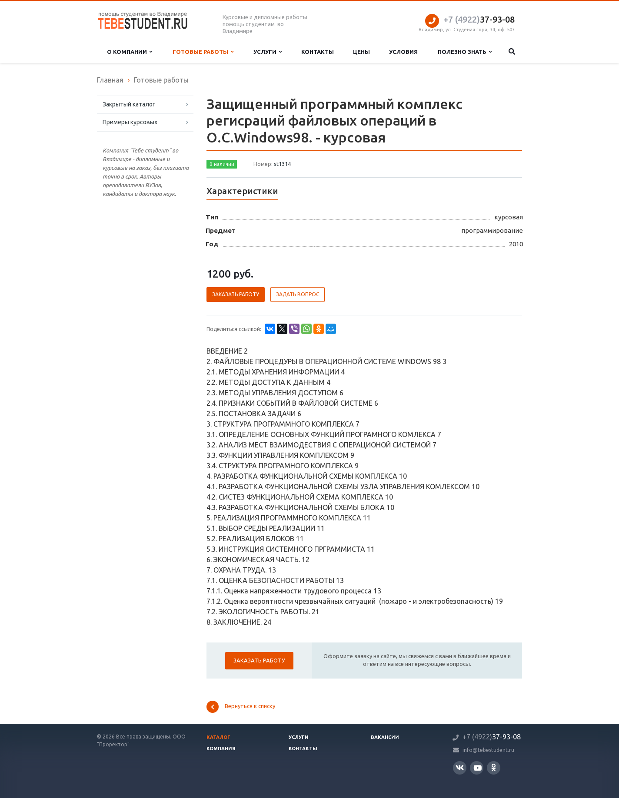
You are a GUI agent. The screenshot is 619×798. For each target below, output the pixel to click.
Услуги (267, 52)
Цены (361, 52)
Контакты (317, 52)
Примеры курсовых (130, 122)
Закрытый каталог (129, 104)
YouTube (477, 768)
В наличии (222, 164)
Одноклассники (493, 767)
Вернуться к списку (240, 707)
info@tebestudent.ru (488, 750)
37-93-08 (479, 19)
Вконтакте (460, 767)
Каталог (218, 737)
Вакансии (385, 737)
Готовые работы (203, 52)
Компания (221, 748)
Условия (403, 52)
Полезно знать (465, 52)
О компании (129, 52)
